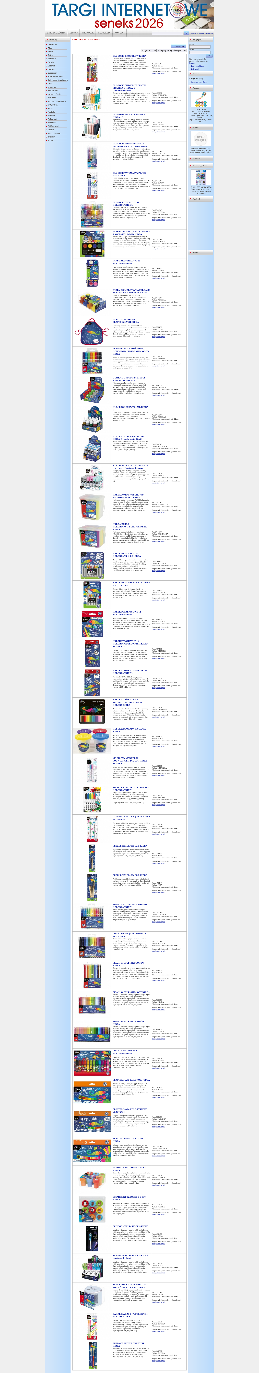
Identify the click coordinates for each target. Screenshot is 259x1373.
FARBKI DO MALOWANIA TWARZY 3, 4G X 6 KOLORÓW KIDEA (131, 232)
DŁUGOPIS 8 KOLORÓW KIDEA (129, 56)
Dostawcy (53, 40)
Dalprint (51, 66)
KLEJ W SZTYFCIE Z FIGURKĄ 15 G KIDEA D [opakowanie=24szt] (130, 466)
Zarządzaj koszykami (199, 82)
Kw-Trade (52, 98)
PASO (50, 108)
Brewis (51, 62)
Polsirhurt (52, 119)
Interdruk (52, 87)
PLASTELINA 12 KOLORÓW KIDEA (131, 1080)
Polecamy (196, 88)
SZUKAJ (73, 33)
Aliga (50, 48)
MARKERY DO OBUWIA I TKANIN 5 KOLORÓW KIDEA (131, 788)
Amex (50, 52)
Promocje (196, 158)
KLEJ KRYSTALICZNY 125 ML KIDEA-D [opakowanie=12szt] (128, 437)
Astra (50, 55)
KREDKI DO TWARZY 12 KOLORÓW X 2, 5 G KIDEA (127, 554)
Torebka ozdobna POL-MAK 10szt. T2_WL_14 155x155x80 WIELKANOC (201, 151)
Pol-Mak (51, 115)
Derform (51, 69)
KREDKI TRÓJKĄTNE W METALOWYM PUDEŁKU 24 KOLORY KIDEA (127, 702)
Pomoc (192, 63)
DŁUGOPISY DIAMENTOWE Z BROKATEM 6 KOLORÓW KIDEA (130, 145)
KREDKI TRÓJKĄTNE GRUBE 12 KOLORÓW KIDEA (130, 671)
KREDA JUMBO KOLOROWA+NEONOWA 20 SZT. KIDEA (130, 527)
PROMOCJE (88, 33)
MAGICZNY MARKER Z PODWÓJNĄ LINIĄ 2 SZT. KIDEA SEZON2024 (130, 761)
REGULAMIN (104, 33)
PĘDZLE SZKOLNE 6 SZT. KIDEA (130, 875)
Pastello (51, 112)
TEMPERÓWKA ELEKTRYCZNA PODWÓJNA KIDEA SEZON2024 (130, 1286)
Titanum (51, 137)
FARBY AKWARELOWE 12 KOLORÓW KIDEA (126, 262)
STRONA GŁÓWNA (56, 33)
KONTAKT (120, 33)
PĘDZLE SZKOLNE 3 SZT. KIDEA (130, 846)
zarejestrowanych (158, 73)
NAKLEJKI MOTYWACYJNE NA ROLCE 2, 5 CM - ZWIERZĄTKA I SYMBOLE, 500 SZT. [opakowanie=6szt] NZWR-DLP (201, 115)
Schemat (52, 123)
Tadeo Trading (54, 133)
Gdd (50, 84)
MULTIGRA (52, 105)
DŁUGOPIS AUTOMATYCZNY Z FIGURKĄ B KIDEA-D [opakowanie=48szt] (129, 88)
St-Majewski (53, 126)
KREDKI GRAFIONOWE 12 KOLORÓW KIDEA (127, 613)
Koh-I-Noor (52, 91)
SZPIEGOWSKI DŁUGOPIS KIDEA (130, 1226)
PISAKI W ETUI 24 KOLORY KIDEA (131, 992)
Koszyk (196, 74)
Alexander (52, 44)
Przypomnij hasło (197, 66)
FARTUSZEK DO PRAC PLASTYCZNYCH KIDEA (126, 320)
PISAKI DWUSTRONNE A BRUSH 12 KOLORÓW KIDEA (131, 905)
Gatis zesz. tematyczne (58, 80)
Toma (50, 140)
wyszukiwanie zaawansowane (202, 33)
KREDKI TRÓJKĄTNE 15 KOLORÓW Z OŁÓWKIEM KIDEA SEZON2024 (130, 644)
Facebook (196, 199)
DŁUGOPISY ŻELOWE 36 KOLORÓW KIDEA (126, 203)
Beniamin (52, 59)
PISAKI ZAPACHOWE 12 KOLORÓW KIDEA (125, 1052)
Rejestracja (195, 69)
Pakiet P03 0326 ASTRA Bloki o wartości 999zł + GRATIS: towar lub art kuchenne (201, 190)
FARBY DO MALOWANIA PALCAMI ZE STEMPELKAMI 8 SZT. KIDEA (131, 291)
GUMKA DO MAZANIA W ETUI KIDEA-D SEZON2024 (129, 379)
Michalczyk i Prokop (57, 101)
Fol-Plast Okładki (55, 76)
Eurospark (52, 73)
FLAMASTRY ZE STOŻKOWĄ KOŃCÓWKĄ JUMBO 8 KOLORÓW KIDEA (131, 351)
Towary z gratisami (200, 166)
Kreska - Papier (54, 94)
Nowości (196, 127)
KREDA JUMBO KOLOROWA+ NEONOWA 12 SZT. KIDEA (128, 496)
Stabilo (51, 130)
